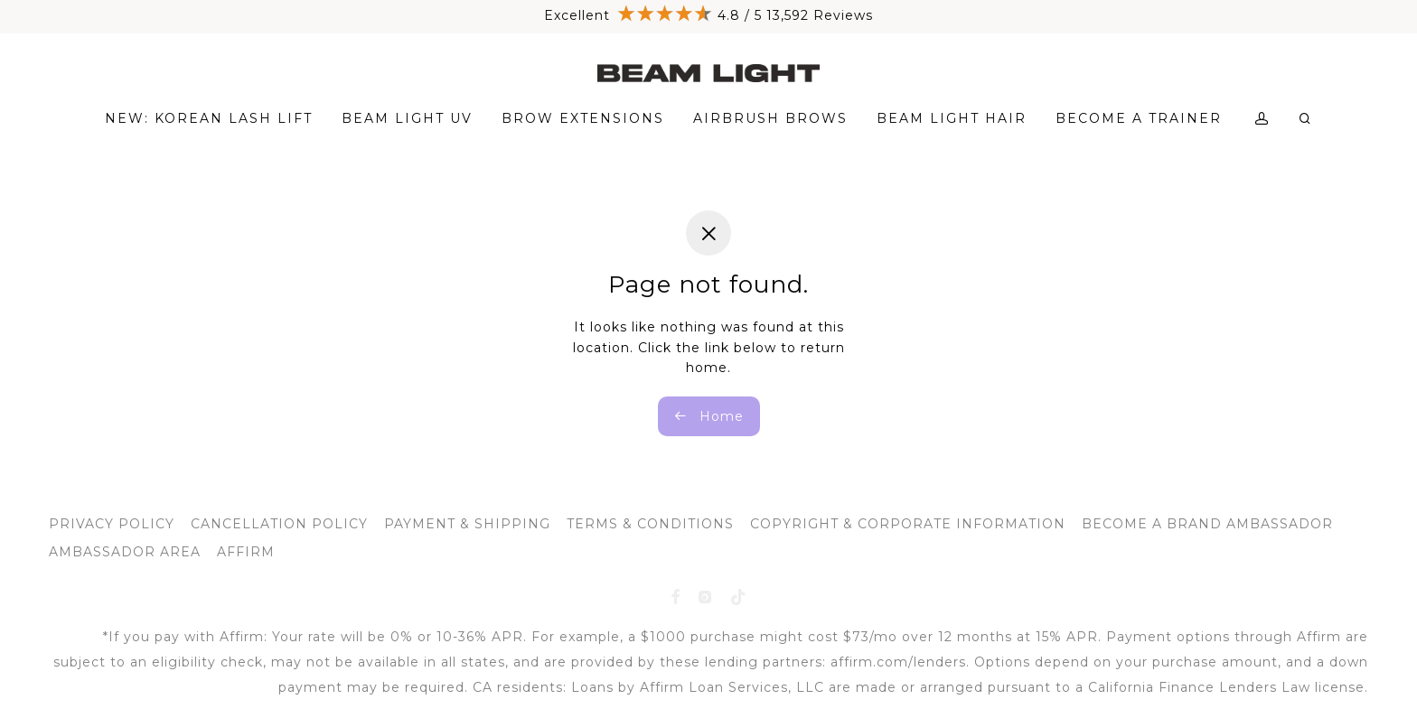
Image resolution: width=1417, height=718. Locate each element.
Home (709, 416)
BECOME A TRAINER (1139, 118)
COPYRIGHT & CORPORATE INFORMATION (907, 524)
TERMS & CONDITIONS (650, 524)
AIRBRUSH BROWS (770, 118)
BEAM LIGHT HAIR (952, 118)
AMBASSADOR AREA (125, 552)
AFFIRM (246, 552)
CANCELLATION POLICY (279, 524)
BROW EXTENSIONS (583, 118)
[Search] (1306, 119)
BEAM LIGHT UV (407, 118)
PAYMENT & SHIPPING (467, 524)
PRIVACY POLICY (111, 524)
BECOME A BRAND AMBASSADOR (1207, 524)
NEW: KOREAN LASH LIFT (209, 118)
